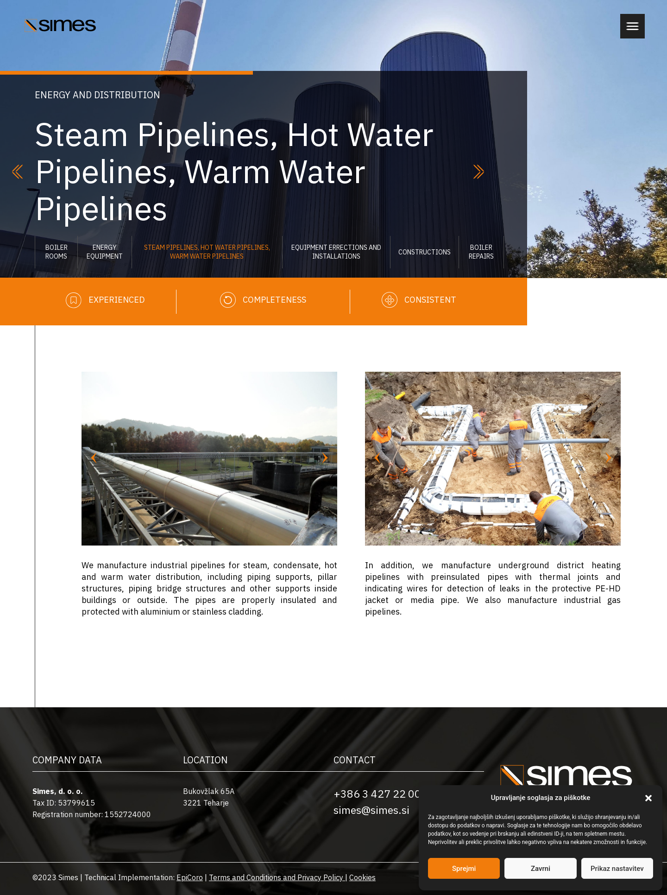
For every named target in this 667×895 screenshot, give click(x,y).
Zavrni (540, 868)
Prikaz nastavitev (617, 868)
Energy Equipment (105, 251)
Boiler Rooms (56, 251)
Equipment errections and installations (336, 251)
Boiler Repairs (481, 251)
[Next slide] (325, 458)
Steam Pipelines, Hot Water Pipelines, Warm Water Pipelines (207, 251)
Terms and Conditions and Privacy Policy (276, 877)
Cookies (362, 877)
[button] (648, 798)
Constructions (424, 252)
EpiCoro (189, 877)
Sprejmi (464, 868)
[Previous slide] (93, 458)
